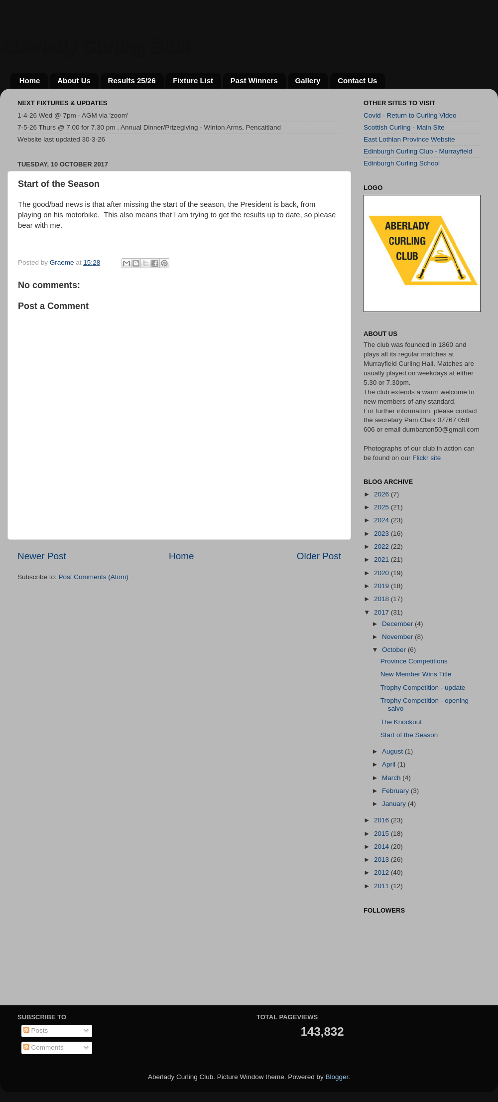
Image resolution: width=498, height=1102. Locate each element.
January (395, 803)
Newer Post (41, 556)
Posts (35, 1030)
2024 (382, 520)
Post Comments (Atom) (93, 577)
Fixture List (193, 80)
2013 (382, 859)
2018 (382, 599)
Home (29, 80)
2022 (382, 546)
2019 (382, 586)
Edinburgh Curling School (402, 163)
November (398, 636)
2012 (382, 872)
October (395, 649)
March (392, 778)
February (396, 790)
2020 (382, 573)
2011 (382, 886)
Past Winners (254, 80)
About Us (74, 80)
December (398, 624)
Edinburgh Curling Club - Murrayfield (418, 151)
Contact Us (357, 80)
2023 (382, 533)
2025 (382, 507)
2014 (382, 846)
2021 (382, 559)
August (393, 751)
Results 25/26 (132, 80)
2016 (382, 820)
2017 (382, 612)
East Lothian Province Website (409, 139)
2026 (382, 494)
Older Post (319, 556)
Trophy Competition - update (423, 687)
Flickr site (426, 458)
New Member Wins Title (416, 674)
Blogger (336, 1077)
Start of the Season (409, 735)
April (389, 764)
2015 (382, 833)
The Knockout (401, 722)
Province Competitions (414, 661)
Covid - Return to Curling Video (410, 115)
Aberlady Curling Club (94, 46)
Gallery (308, 80)
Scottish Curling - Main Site (404, 127)
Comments (43, 1047)
